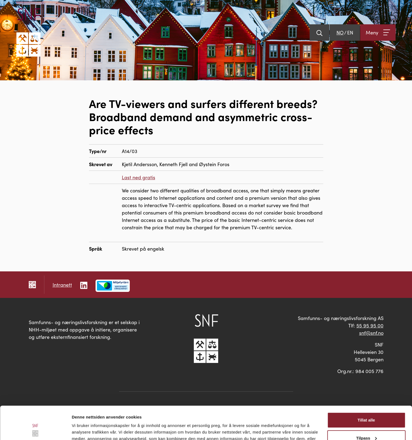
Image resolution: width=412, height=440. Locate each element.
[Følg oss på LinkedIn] (83, 284)
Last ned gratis (138, 177)
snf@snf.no (371, 332)
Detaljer (79, 429)
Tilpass (366, 406)
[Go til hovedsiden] (28, 32)
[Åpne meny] (378, 32)
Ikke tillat (366, 425)
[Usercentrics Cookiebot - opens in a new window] (35, 429)
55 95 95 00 (370, 325)
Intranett (62, 284)
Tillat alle (366, 389)
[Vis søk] (319, 32)
